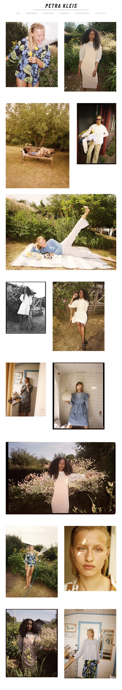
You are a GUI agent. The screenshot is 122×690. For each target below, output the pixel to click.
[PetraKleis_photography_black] (61, 5)
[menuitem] (18, 13)
